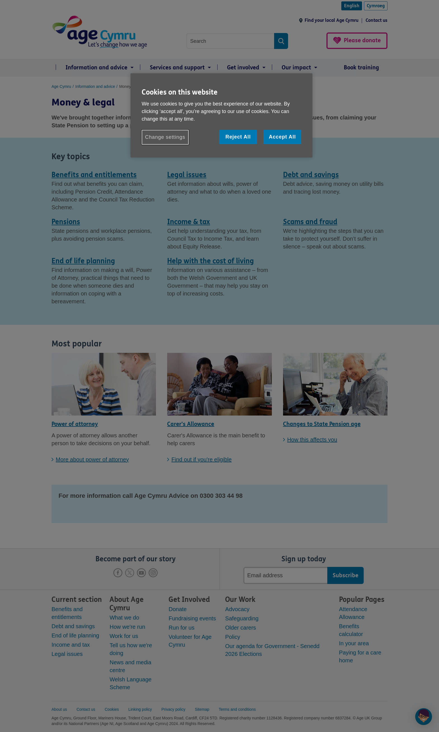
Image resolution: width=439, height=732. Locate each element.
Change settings (165, 137)
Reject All (238, 137)
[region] (221, 115)
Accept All (282, 137)
